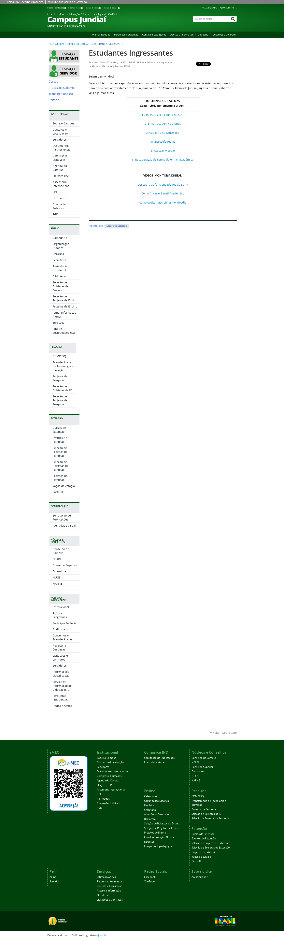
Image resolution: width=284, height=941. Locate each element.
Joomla (102, 935)
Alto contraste (228, 7)
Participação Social (65, 623)
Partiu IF (58, 492)
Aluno (53, 877)
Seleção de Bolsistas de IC (62, 388)
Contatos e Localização (60, 131)
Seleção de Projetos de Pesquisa (60, 400)
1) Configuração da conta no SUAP (162, 115)
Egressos (58, 322)
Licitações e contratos (60, 657)
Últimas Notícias (101, 34)
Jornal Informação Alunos (159, 837)
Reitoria (54, 100)
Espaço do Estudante (79, 44)
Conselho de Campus (61, 551)
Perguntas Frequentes (60, 698)
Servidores (60, 139)
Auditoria (59, 629)
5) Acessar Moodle (163, 150)
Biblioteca (59, 276)
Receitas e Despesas (59, 647)
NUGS (56, 577)
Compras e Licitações (60, 158)
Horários (58, 254)
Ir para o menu (76, 8)
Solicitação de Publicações (62, 517)
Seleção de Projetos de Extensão (60, 452)
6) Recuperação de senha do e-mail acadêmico (162, 159)
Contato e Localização (154, 34)
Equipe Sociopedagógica (64, 331)
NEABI (57, 559)
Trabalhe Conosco (61, 94)
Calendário (60, 238)
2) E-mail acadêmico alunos (163, 123)
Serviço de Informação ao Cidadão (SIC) (62, 685)
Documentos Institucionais (61, 147)
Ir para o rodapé (112, 8)
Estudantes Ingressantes (131, 53)
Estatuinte (59, 571)
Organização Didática (61, 246)
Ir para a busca (94, 8)
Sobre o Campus (63, 123)
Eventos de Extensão (60, 440)
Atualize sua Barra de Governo (67, 2)
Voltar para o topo (223, 732)
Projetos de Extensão (60, 478)
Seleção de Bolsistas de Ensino (60, 286)
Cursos (53, 81)
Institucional (61, 607)
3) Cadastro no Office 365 (162, 133)
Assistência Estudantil (60, 268)
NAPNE (57, 583)
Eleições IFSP (61, 176)
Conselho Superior (65, 565)
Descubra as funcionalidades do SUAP (163, 184)
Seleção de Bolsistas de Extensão (60, 466)
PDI (55, 192)
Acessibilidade (209, 7)
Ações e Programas (60, 615)
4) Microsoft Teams (162, 141)
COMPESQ (59, 356)
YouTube (149, 881)
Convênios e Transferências (62, 637)
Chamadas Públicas (60, 206)
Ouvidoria (203, 34)
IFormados (59, 198)
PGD (55, 214)
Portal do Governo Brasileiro (25, 2)
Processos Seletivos (62, 88)
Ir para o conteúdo (56, 8)
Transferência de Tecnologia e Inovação (63, 366)
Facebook (150, 877)
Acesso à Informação (181, 34)
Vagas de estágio (64, 486)
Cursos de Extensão (59, 430)
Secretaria (59, 260)
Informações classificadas (61, 673)
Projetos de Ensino (65, 306)
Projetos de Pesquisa (60, 378)
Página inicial (56, 44)
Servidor (54, 881)
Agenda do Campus (60, 168)
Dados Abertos (62, 706)
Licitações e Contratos (224, 34)
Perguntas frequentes (126, 34)
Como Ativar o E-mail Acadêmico (162, 193)
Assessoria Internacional (61, 184)
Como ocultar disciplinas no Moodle (162, 202)
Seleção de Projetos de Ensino (65, 298)
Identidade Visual (64, 525)
